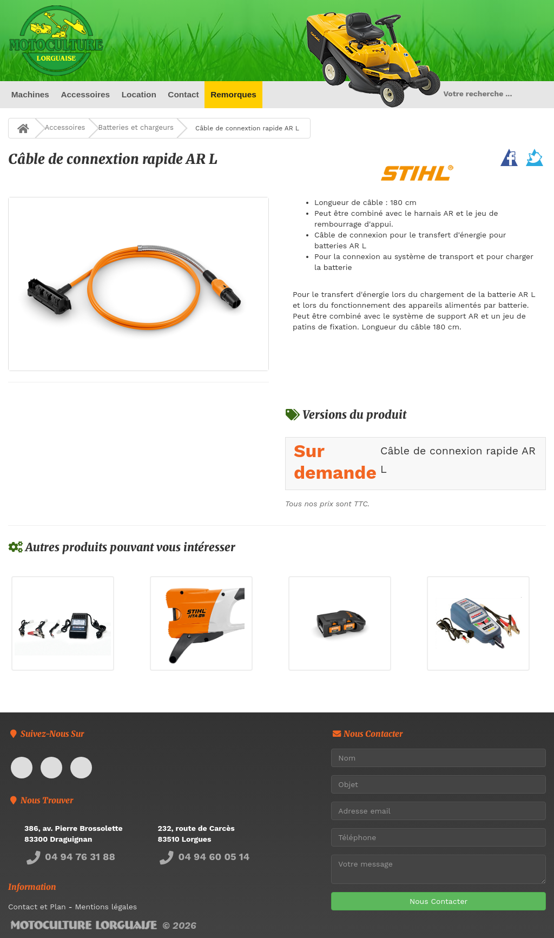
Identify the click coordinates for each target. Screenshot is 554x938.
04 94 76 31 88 (69, 856)
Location (139, 94)
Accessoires (85, 94)
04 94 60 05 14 (204, 856)
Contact (183, 94)
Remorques (233, 94)
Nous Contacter (438, 901)
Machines (30, 94)
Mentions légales (106, 906)
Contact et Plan (37, 906)
